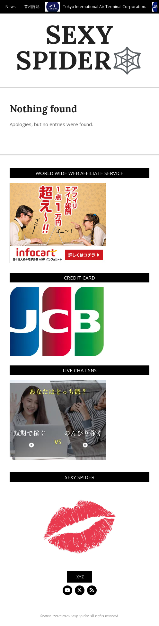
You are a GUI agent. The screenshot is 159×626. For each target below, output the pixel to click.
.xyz (79, 577)
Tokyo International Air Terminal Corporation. (106, 6)
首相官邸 (33, 6)
